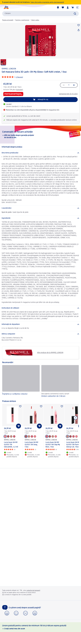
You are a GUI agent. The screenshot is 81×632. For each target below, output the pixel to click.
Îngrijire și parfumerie (22, 20)
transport (19, 90)
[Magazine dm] (58, 7)
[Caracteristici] (40, 208)
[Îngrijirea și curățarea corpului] (21, 381)
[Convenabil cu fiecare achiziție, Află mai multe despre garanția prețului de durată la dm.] (40, 135)
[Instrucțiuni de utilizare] (40, 308)
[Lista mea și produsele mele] (62, 7)
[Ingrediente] (40, 218)
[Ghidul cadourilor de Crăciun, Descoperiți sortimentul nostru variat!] (60, 381)
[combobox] (40, 13)
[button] (77, 7)
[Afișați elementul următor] (75, 418)
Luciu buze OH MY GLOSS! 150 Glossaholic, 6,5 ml (11, 445)
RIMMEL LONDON (9, 69)
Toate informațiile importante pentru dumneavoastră (47, 2)
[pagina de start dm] (6, 7)
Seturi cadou (35, 20)
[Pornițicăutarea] (75, 13)
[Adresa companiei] (40, 334)
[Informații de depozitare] (40, 324)
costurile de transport (33, 590)
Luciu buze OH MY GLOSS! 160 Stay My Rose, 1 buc (53, 445)
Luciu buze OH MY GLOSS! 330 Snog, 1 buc (31, 445)
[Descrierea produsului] (40, 153)
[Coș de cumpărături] (72, 7)
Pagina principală (7, 20)
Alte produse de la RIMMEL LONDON (33, 352)
